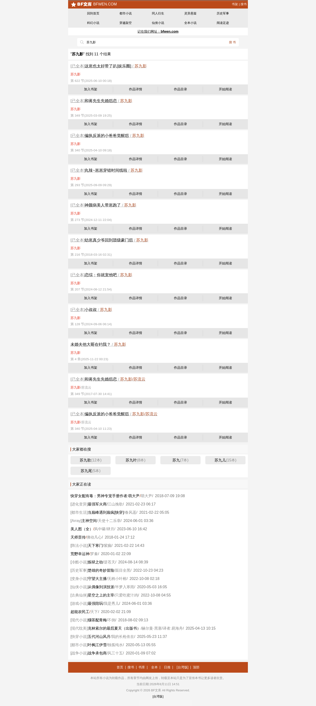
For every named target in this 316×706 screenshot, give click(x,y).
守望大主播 (97, 579)
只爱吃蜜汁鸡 (126, 595)
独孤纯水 (115, 645)
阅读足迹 (223, 23)
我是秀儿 (111, 603)
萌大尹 (146, 496)
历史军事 (223, 13)
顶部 (196, 667)
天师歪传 (78, 537)
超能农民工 (79, 612)
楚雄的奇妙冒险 (101, 570)
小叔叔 (91, 309)
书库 (141, 667)
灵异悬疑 (190, 13)
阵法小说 (79, 546)
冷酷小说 (79, 562)
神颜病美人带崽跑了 (103, 205)
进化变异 (79, 504)
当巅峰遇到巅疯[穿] (106, 512)
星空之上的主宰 (101, 595)
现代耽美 (79, 628)
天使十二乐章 (109, 521)
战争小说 (79, 653)
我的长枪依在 (122, 637)
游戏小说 (79, 603)
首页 (120, 667)
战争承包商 (97, 653)
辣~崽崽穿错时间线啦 (106, 170)
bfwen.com (93, 4)
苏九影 (141, 66)
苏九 (180, 460)
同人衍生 (158, 13)
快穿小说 (79, 637)
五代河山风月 (99, 637)
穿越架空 (125, 23)
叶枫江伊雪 (97, 645)
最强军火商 (97, 504)
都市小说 (125, 13)
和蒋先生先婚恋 (101, 101)
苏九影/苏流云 (132, 379)
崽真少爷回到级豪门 (109, 240)
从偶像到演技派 (101, 587)
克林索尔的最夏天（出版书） (114, 628)
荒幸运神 (79, 554)
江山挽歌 (115, 504)
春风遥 (130, 512)
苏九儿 (225, 460)
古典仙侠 (79, 595)
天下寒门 (95, 546)
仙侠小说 (158, 23)
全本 (154, 667)
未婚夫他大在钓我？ (90, 344)
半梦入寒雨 (124, 587)
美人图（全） (81, 529)
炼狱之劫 (95, 562)
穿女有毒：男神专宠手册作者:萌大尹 (105, 496)
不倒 (111, 620)
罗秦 (94, 554)
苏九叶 (135, 460)
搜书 (244, 4)
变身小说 (79, 579)
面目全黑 (122, 570)
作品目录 (180, 89)
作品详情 (135, 89)
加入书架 (90, 89)
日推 (167, 667)
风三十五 (115, 653)
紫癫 (107, 546)
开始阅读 (225, 89)
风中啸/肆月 (104, 529)
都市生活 (79, 512)
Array (75, 521)
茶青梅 (97, 620)
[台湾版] (183, 667)
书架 (235, 4)
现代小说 (79, 620)
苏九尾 (91, 471)
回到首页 (93, 13)
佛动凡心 (94, 537)
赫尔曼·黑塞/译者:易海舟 (162, 628)
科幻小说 (93, 23)
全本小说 (190, 23)
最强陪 (95, 603)
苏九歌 (90, 460)
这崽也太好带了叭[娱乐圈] (108, 66)
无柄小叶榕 (117, 579)
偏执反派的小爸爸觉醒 (107, 135)
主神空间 (89, 521)
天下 (94, 612)
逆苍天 (109, 562)
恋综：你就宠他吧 (101, 275)
